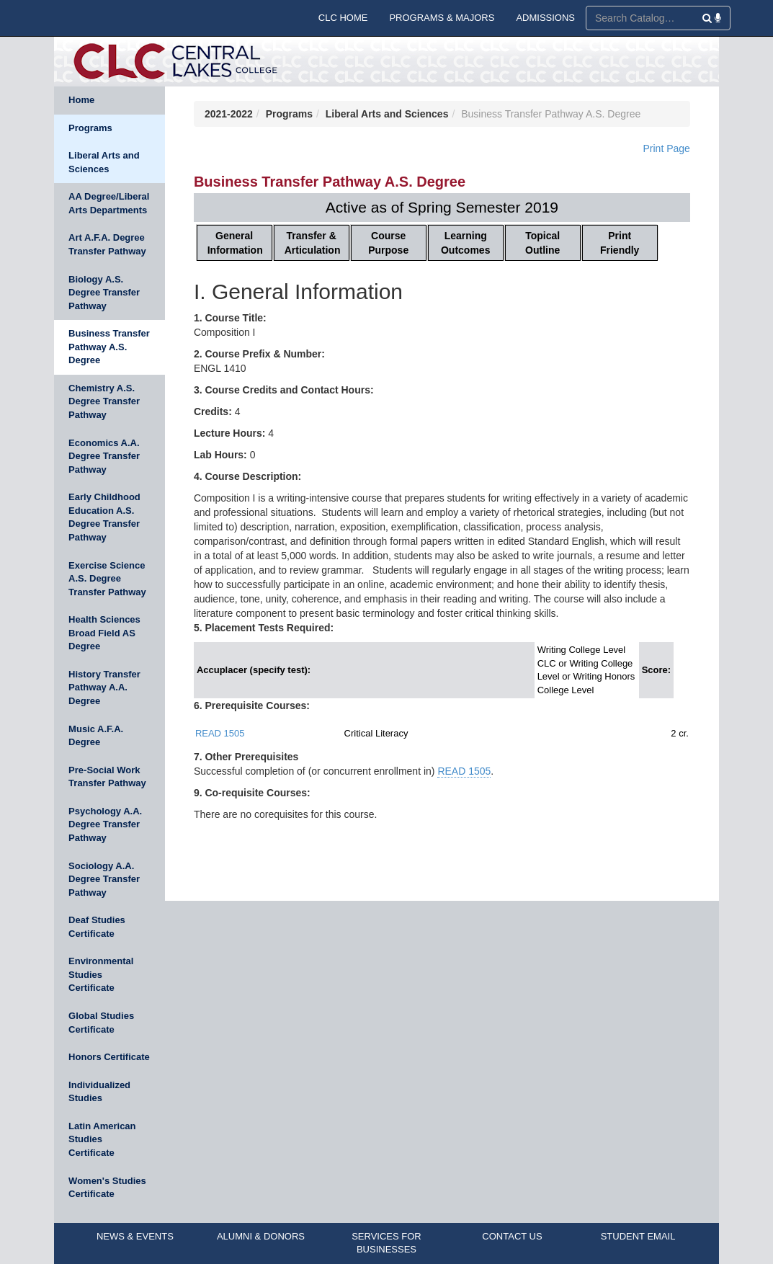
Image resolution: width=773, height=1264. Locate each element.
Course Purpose (388, 243)
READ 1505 (220, 733)
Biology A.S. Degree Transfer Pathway (104, 292)
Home (81, 99)
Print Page (666, 148)
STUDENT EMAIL (638, 1236)
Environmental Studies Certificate (100, 974)
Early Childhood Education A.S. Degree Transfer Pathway (104, 517)
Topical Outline (542, 243)
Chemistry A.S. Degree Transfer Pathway (104, 401)
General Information (235, 243)
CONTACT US (512, 1236)
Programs (90, 128)
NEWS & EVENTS (135, 1236)
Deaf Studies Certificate (96, 926)
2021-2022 (229, 114)
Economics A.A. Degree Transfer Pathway (104, 456)
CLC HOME (343, 17)
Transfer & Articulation (313, 243)
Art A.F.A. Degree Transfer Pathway (107, 244)
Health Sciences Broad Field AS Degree (104, 632)
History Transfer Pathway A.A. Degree (104, 687)
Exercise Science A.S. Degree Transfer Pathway (107, 578)
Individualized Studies (99, 1092)
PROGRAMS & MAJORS (441, 17)
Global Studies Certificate (101, 1022)
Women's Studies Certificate (107, 1187)
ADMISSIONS (545, 17)
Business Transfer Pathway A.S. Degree (109, 346)
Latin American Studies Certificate (101, 1139)
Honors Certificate (109, 1056)
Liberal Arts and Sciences (103, 162)
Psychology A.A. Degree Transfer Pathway (105, 824)
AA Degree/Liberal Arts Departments (108, 203)
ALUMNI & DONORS (261, 1236)
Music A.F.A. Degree (95, 736)
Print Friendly (619, 243)
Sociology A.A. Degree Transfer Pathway (104, 879)
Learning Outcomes (465, 243)
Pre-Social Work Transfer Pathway (107, 777)
